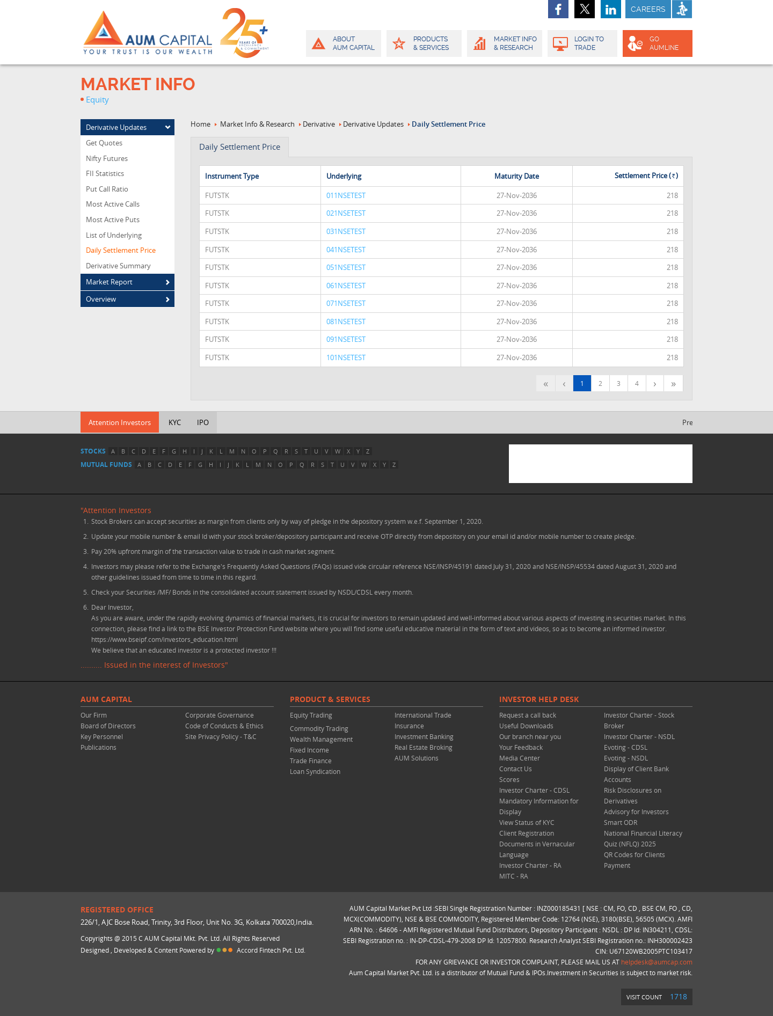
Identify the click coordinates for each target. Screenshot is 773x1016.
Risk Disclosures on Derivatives (632, 795)
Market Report (109, 282)
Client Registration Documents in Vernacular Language (537, 844)
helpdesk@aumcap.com (656, 961)
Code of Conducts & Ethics (224, 725)
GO (657, 43)
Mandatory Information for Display (539, 806)
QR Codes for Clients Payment (634, 859)
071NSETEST (346, 303)
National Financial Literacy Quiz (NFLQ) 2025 (643, 838)
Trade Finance (311, 760)
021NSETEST (346, 213)
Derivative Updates (116, 127)
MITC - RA (513, 876)
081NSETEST (346, 321)
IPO (203, 422)
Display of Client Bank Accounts (636, 774)
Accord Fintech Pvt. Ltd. (271, 950)
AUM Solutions (417, 758)
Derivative (319, 124)
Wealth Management (321, 739)
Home (200, 124)
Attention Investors (120, 422)
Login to (583, 43)
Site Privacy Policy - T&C (221, 736)
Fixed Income (309, 749)
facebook (558, 9)
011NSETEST (346, 195)
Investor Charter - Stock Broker (639, 720)
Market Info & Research (257, 124)
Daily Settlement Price (448, 124)
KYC (175, 422)
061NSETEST (346, 285)
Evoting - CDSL (625, 747)
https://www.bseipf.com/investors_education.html (164, 639)
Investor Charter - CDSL (534, 790)
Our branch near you (530, 736)
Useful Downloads (526, 725)
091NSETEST (346, 339)
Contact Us (515, 768)
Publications (98, 747)
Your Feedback (521, 747)
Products (423, 43)
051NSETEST (346, 267)
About (343, 43)
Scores (509, 779)
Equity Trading (311, 715)
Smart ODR (620, 822)
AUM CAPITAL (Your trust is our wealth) (148, 32)
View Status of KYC (527, 822)
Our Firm (94, 715)
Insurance (409, 725)
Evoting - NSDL (626, 758)
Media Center (519, 758)
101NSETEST (346, 357)
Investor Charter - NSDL (639, 736)
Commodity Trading (319, 728)
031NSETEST (346, 231)
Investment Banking (424, 736)
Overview (101, 299)
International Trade (423, 715)
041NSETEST (346, 249)
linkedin (611, 9)
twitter (584, 9)
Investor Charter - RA (530, 865)
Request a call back (527, 715)
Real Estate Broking (424, 747)
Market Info (504, 43)
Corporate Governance (219, 715)
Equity (97, 99)
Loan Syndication (315, 771)
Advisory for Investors (636, 811)
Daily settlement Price (239, 146)
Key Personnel (102, 736)
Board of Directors (108, 725)
